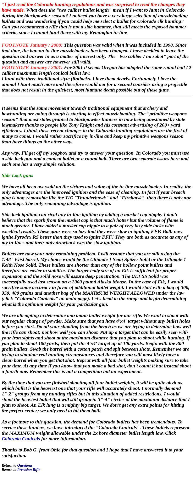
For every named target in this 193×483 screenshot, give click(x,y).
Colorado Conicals (21, 438)
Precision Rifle (28, 470)
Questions (25, 465)
